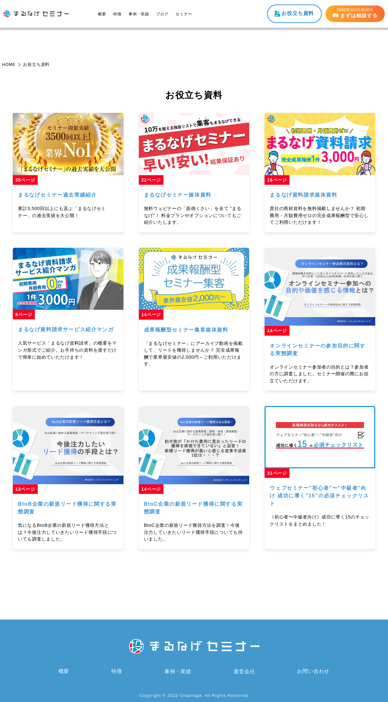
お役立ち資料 (297, 13)
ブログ (162, 14)
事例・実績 (139, 14)
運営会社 (244, 671)
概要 (102, 14)
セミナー (184, 14)
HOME (9, 64)
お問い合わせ (313, 671)
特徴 (117, 14)
